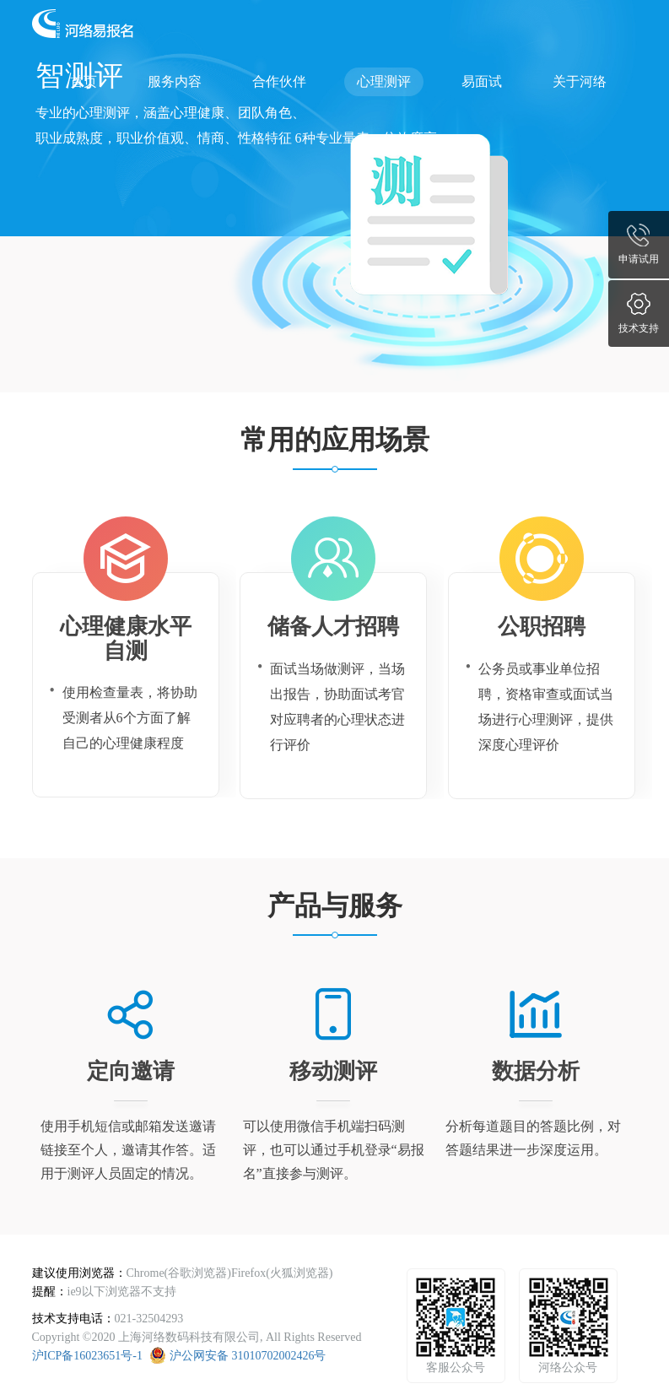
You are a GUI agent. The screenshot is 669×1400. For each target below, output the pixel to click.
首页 (83, 81)
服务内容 (175, 81)
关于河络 (580, 81)
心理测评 (384, 81)
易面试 (481, 81)
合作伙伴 (279, 81)
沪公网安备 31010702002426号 (248, 1355)
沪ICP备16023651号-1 (87, 1355)
